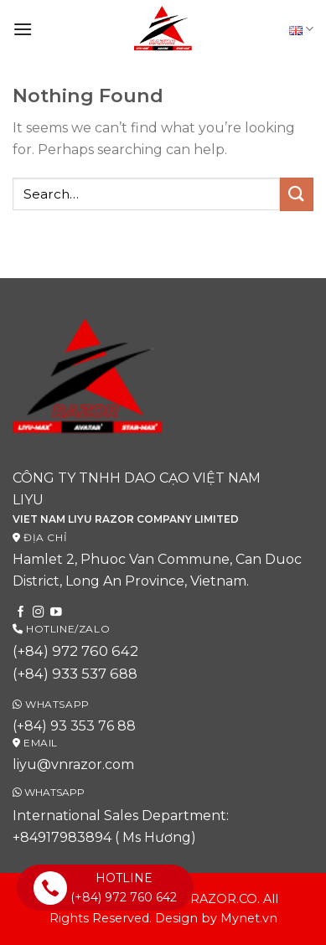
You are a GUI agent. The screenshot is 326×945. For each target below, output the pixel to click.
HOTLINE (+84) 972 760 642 (105, 887)
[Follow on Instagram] (38, 613)
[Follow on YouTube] (56, 613)
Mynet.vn (248, 918)
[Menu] (23, 28)
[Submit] (296, 194)
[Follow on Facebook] (21, 613)
